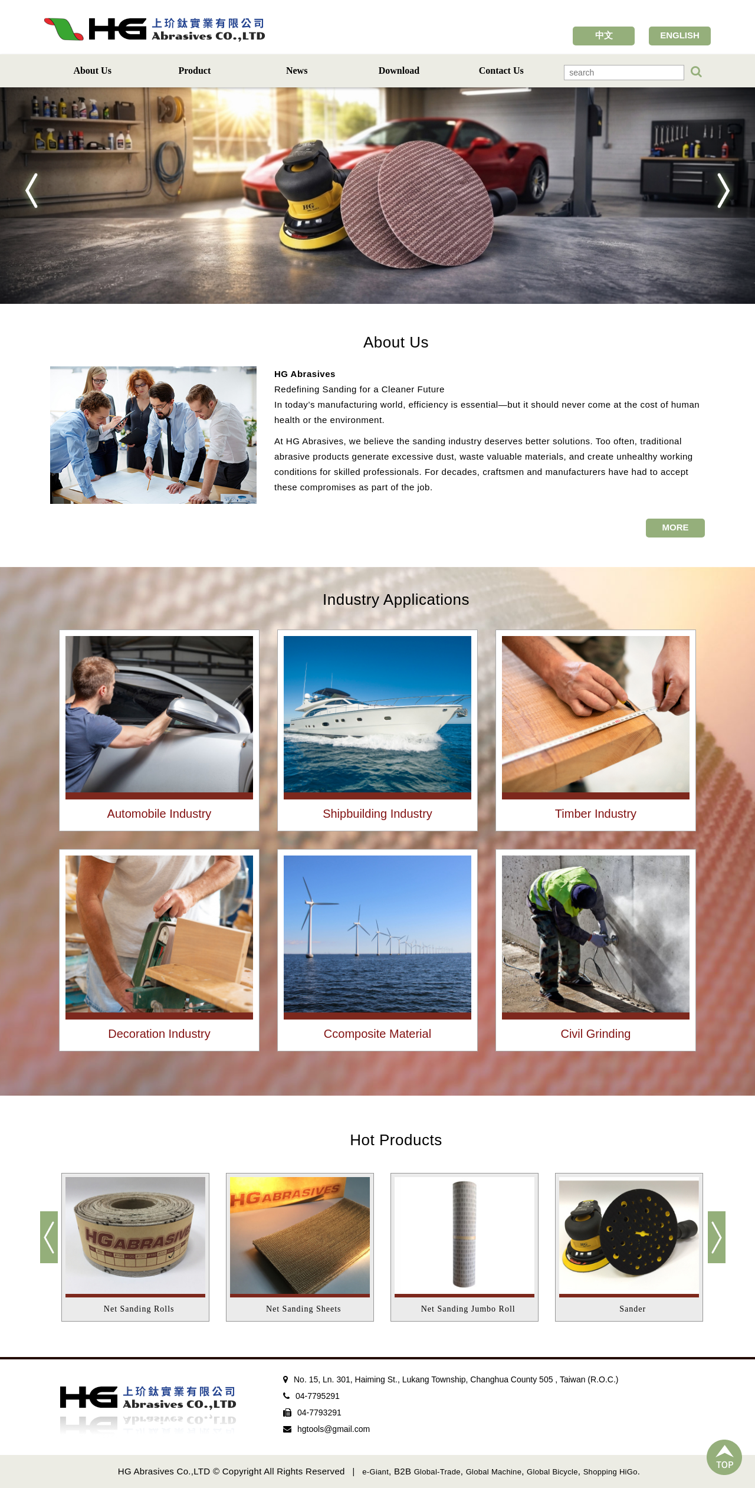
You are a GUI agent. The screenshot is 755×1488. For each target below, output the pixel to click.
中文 (604, 35)
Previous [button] (53, 1243)
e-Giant (375, 1471)
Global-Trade (437, 1471)
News (296, 70)
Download (399, 70)
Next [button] (711, 1243)
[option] (142, 1247)
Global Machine (494, 1471)
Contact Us (501, 70)
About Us (92, 70)
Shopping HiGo (610, 1471)
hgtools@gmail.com (333, 1429)
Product (194, 70)
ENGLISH (680, 35)
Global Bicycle (552, 1471)
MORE (675, 527)
